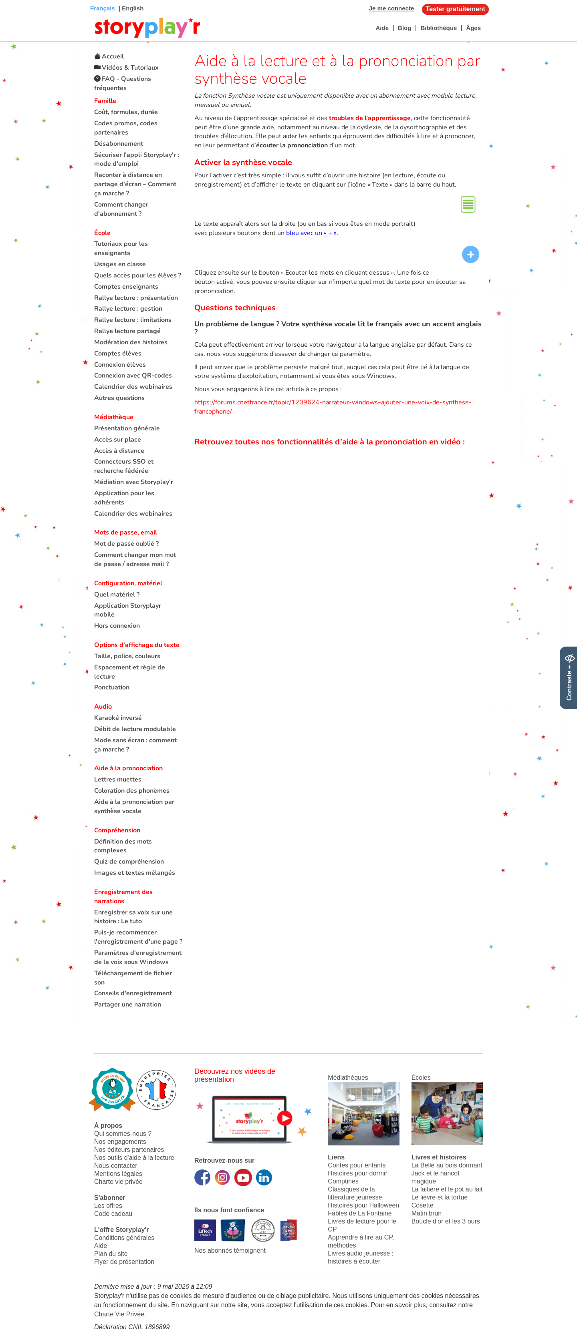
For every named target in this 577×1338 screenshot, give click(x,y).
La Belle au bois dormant (447, 1165)
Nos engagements (120, 1141)
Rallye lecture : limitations (132, 319)
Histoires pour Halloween (363, 1205)
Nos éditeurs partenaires (129, 1149)
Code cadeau (113, 1213)
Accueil (113, 56)
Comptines (343, 1181)
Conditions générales (124, 1237)
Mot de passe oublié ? (126, 543)
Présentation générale (127, 428)
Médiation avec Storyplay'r (133, 482)
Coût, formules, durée (126, 112)
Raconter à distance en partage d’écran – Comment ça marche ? (135, 184)
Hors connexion (117, 625)
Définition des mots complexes (123, 846)
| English (130, 8)
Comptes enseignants (126, 286)
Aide (382, 27)
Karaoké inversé (118, 717)
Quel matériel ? (116, 594)
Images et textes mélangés (134, 872)
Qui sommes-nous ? (122, 1133)
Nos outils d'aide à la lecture (134, 1157)
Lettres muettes (117, 779)
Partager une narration (127, 1004)
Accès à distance (119, 450)
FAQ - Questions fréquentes (122, 83)
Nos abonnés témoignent (230, 1250)
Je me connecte (391, 8)
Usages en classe (120, 264)
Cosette (423, 1205)
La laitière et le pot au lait (447, 1189)
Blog (404, 27)
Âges (473, 27)
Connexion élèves (120, 364)
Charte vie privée (118, 1181)
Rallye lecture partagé (127, 331)
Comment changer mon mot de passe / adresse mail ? (135, 559)
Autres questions (119, 398)
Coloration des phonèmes (131, 790)
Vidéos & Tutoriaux (130, 67)
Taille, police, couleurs (127, 656)
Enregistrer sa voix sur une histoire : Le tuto (133, 917)
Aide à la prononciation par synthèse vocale (134, 807)
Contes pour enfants (356, 1165)
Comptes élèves (117, 353)
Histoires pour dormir (357, 1173)
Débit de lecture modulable (135, 729)
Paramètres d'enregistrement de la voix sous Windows (138, 957)
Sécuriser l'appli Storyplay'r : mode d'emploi (136, 160)
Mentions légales (118, 1173)
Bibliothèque (438, 27)
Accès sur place (117, 439)
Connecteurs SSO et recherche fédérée (123, 466)
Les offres (108, 1205)
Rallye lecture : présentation (136, 297)
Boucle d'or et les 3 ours (446, 1221)
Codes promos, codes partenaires (125, 128)
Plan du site (111, 1253)
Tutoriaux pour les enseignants (121, 248)
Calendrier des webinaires (133, 386)
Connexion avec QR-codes (133, 375)
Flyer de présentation (124, 1261)
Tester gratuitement (455, 9)
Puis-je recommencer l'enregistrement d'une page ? (138, 937)
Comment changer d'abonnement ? (121, 209)
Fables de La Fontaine (359, 1213)
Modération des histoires (130, 342)
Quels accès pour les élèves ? (137, 275)
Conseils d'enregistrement (133, 993)
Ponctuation (111, 687)
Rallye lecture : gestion (128, 308)
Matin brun (427, 1213)
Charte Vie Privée (119, 1314)
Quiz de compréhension (129, 861)
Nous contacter (115, 1165)
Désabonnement (118, 143)
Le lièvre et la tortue (440, 1197)
